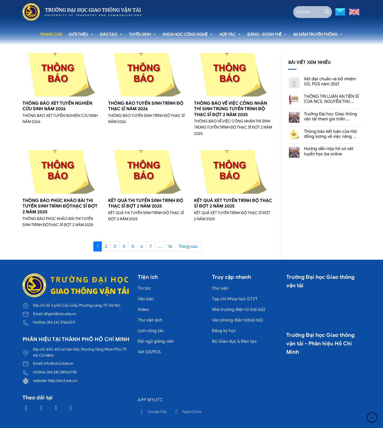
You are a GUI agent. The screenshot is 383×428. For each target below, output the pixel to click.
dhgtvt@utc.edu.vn (60, 313)
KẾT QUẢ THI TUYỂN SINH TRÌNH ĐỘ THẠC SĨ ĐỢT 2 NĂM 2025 (145, 203)
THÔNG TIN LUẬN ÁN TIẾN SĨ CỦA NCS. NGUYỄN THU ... (331, 99)
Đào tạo (111, 34)
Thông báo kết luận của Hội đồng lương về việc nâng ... (330, 134)
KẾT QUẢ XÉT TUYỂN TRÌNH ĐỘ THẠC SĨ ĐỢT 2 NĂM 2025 (233, 203)
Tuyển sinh (142, 34)
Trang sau (188, 246)
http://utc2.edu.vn (62, 380)
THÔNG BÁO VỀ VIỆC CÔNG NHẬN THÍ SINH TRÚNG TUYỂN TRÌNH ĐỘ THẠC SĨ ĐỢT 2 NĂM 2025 (230, 108)
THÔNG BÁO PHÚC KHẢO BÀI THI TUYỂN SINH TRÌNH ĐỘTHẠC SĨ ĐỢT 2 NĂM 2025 (60, 206)
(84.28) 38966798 (62, 372)
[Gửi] (326, 11)
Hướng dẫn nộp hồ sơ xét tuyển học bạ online (328, 151)
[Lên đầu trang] (372, 417)
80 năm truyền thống (318, 34)
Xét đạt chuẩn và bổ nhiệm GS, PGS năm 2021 (330, 82)
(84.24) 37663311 (61, 322)
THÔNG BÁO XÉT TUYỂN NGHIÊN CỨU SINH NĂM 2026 (57, 106)
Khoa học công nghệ (188, 34)
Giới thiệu (81, 34)
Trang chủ (51, 34)
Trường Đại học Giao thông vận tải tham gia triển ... (330, 117)
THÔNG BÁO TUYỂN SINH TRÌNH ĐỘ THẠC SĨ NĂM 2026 (145, 106)
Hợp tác (230, 34)
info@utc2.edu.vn (58, 363)
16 (170, 246)
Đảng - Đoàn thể (267, 34)
